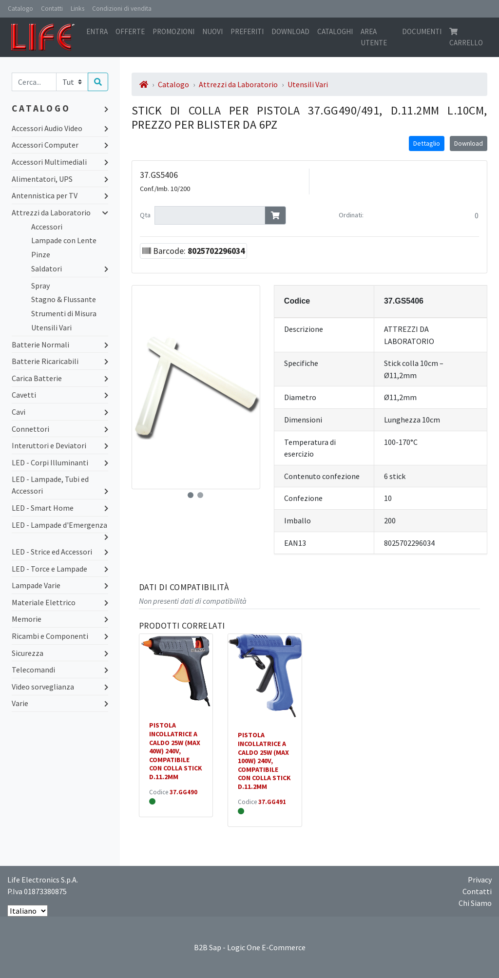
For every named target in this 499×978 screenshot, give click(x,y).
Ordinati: (351, 215)
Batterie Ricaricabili (60, 361)
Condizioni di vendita (122, 8)
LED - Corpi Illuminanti (60, 462)
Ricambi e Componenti (60, 636)
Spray (40, 285)
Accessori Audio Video (60, 128)
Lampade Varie (60, 585)
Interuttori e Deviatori (60, 445)
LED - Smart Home (60, 508)
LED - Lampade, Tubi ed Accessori (60, 485)
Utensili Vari (51, 327)
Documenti (421, 31)
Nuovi (212, 31)
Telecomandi (60, 669)
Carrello (466, 37)
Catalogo (20, 8)
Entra (97, 31)
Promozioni (173, 31)
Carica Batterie (60, 378)
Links (77, 8)
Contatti (52, 8)
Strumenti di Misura (63, 313)
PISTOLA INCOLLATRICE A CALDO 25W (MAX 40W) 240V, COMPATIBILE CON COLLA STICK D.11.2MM (175, 751)
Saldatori (69, 268)
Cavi (60, 412)
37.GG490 (183, 792)
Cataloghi (335, 31)
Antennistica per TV (60, 195)
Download (290, 31)
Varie (60, 703)
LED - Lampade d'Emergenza (60, 525)
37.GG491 (272, 801)
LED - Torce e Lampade (60, 569)
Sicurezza (60, 653)
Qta (145, 215)
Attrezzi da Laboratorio (60, 212)
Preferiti (247, 31)
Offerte (130, 31)
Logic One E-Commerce (266, 947)
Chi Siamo (475, 903)
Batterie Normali (60, 344)
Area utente (374, 37)
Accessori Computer (60, 145)
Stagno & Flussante (63, 299)
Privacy (480, 879)
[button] (190, 495)
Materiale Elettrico (60, 602)
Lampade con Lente (63, 240)
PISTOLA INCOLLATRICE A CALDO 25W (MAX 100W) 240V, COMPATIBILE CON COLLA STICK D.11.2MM (264, 760)
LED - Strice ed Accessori (60, 551)
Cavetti (60, 395)
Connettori (60, 429)
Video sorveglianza (60, 686)
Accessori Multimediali (60, 162)
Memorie (60, 619)
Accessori (46, 226)
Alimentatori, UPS (60, 179)
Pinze (40, 254)
